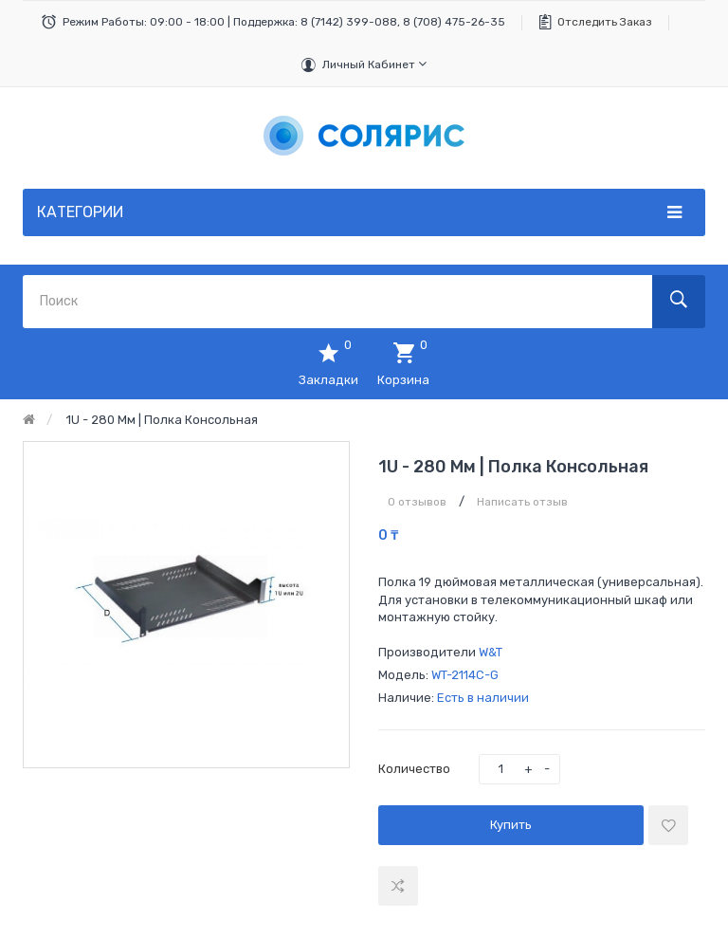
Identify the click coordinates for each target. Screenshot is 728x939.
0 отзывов (417, 501)
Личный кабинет (374, 64)
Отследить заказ (604, 21)
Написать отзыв (522, 501)
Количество (414, 769)
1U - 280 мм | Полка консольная (162, 420)
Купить (511, 825)
